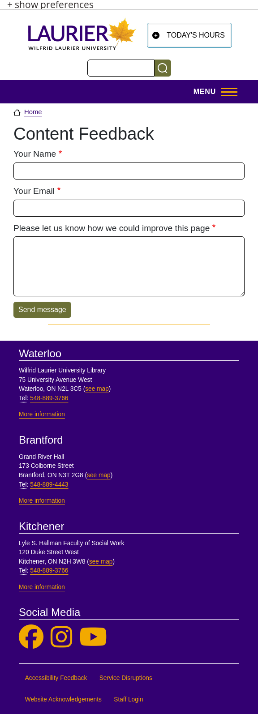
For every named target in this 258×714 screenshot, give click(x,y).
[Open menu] (212, 92)
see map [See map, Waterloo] (97, 388)
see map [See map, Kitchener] (101, 561)
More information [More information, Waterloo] (42, 414)
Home (33, 111)
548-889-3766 (49, 398)
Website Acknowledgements (63, 699)
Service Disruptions (125, 678)
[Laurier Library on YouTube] (93, 637)
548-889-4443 (49, 484)
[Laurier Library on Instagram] (61, 637)
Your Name (34, 153)
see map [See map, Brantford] (99, 475)
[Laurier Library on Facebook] (31, 637)
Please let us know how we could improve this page (111, 228)
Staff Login (128, 699)
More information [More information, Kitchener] (42, 587)
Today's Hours (196, 35)
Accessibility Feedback (56, 678)
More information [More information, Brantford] (42, 500)
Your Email (34, 191)
